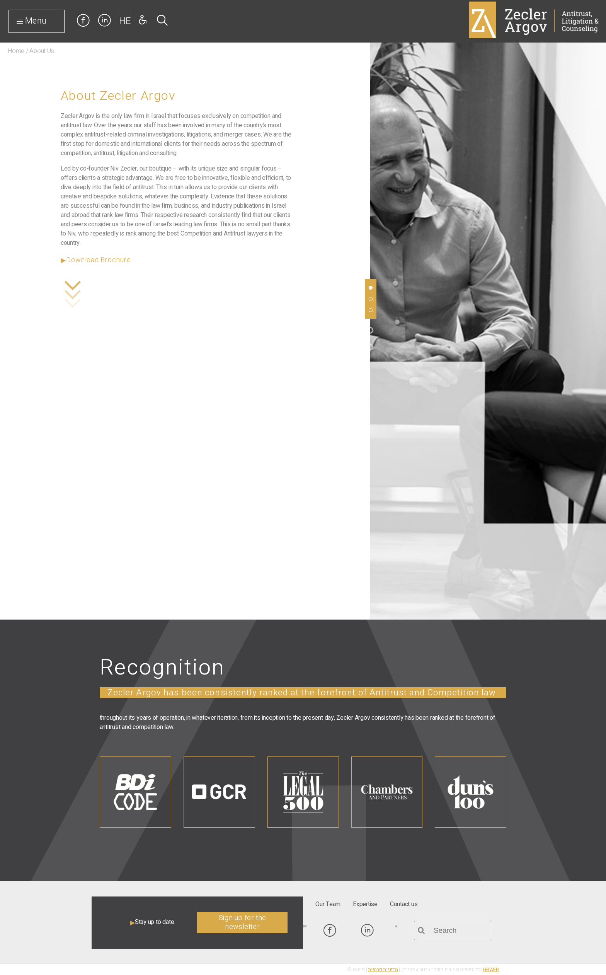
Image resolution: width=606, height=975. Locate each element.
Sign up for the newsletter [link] (242, 922)
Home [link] (16, 51)
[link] (83, 20)
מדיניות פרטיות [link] (383, 969)
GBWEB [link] (491, 969)
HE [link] (125, 21)
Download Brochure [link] (98, 260)
